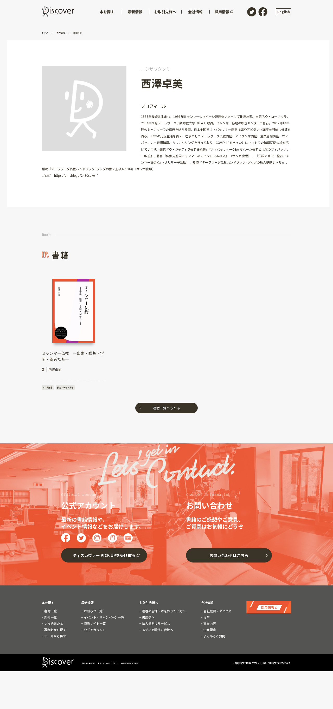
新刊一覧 (50, 618)
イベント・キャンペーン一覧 (103, 618)
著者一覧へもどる (166, 409)
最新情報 (87, 604)
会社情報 (207, 604)
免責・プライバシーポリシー (126, 664)
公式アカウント (94, 631)
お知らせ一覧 (93, 612)
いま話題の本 (53, 625)
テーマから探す (54, 637)
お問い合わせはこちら (228, 557)
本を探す (48, 604)
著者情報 (66, 32)
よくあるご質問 (214, 637)
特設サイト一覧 (94, 625)
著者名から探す (54, 631)
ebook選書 (49, 388)
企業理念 (209, 631)
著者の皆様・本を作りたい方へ (163, 612)
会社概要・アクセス (217, 612)
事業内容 (209, 625)
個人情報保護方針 (93, 664)
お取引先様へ (148, 604)
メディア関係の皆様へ (157, 631)
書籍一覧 (50, 612)
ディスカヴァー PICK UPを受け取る (104, 557)
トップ (47, 32)
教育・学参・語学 (70, 388)
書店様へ (148, 618)
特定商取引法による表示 (162, 664)
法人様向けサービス (155, 625)
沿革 (206, 618)
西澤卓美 (87, 32)
